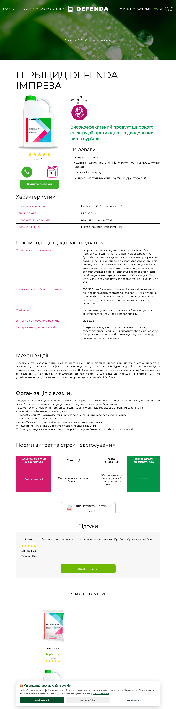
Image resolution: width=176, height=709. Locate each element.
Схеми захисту (52, 8)
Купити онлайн (169, 8)
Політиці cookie (101, 693)
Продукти (29, 8)
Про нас (9, 8)
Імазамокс (88, 206)
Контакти (144, 8)
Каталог (127, 8)
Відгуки (39, 159)
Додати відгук (88, 569)
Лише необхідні (88, 700)
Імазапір (111, 206)
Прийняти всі (42, 700)
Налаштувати (134, 700)
